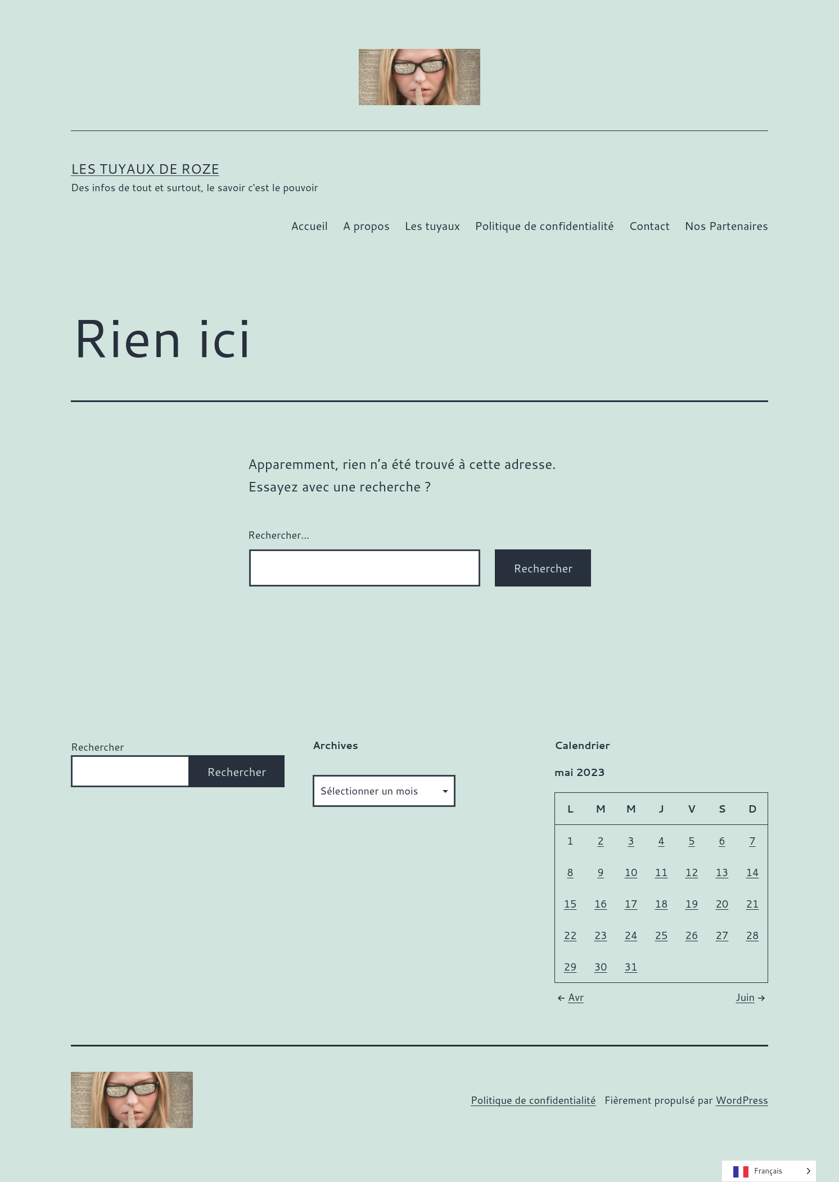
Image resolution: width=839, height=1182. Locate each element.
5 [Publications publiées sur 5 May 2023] (691, 840)
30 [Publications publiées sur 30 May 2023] (600, 966)
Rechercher (97, 746)
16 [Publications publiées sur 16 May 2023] (600, 903)
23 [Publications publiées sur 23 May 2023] (600, 935)
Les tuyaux (432, 225)
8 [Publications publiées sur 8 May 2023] (570, 872)
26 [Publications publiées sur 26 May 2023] (691, 935)
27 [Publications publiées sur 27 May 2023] (721, 935)
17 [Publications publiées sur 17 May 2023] (631, 903)
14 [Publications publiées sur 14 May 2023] (752, 872)
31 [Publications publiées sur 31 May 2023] (631, 966)
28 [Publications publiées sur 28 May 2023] (752, 935)
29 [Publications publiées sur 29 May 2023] (570, 966)
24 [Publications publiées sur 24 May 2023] (631, 935)
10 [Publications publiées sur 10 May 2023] (631, 872)
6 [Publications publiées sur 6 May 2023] (722, 840)
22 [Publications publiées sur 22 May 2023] (570, 935)
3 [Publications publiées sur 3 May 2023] (631, 840)
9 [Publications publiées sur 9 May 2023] (600, 872)
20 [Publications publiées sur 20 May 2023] (721, 903)
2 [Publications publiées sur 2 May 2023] (600, 840)
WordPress (741, 1100)
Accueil (309, 225)
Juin (752, 997)
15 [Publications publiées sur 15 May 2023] (570, 903)
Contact (649, 225)
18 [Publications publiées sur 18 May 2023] (661, 903)
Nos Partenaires (726, 225)
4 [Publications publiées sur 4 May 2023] (661, 840)
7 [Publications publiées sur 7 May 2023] (752, 840)
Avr (569, 997)
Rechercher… (278, 534)
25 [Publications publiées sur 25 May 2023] (661, 935)
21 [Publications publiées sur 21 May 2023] (752, 903)
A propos (365, 225)
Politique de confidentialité (544, 225)
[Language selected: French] (769, 1171)
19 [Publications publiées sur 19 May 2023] (691, 903)
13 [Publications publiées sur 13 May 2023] (721, 872)
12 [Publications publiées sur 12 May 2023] (691, 872)
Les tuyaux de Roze (145, 168)
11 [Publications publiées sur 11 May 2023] (661, 872)
